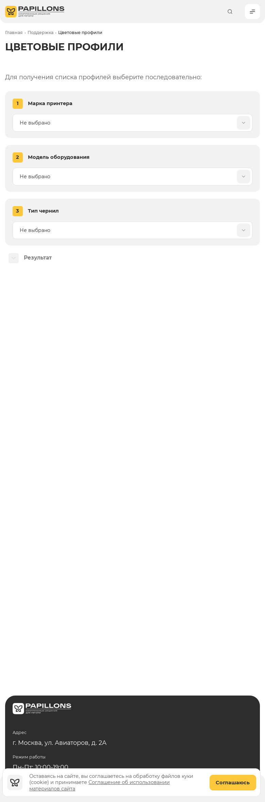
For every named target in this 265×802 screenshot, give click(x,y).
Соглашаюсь (233, 783)
